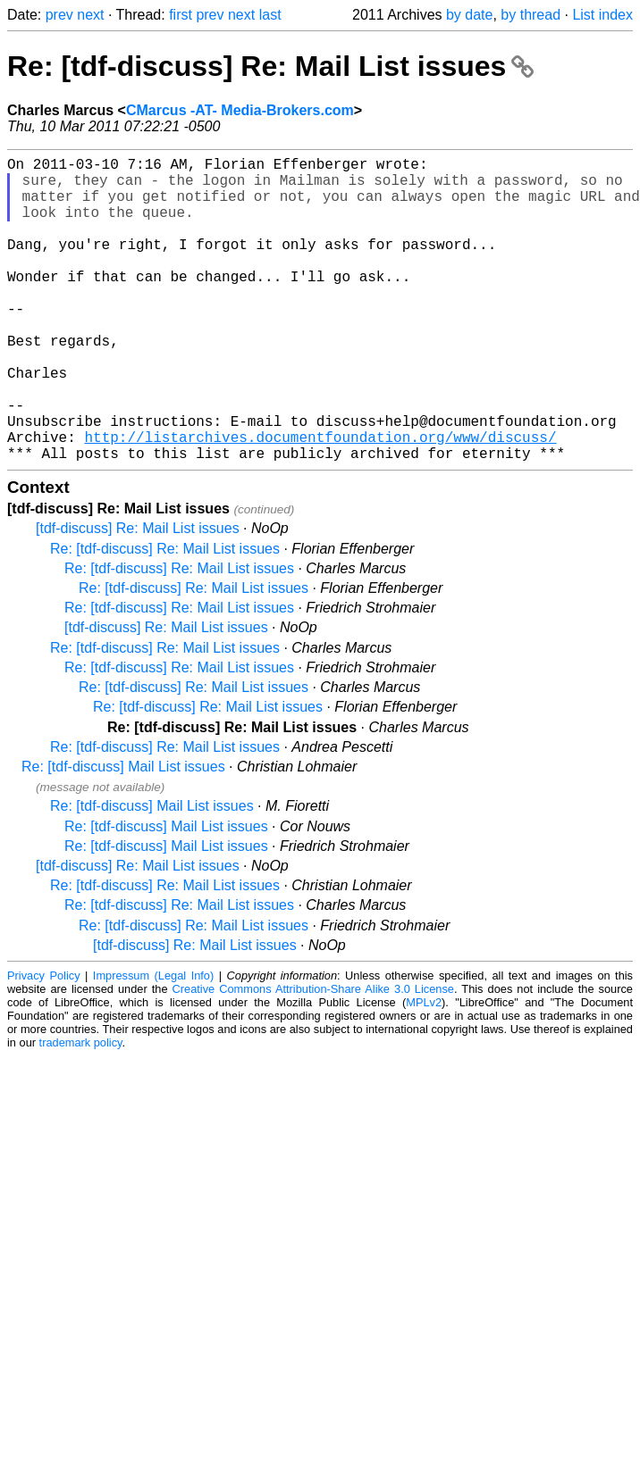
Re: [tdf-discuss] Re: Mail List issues (270, 66)
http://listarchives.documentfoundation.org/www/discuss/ (320, 501)
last (270, 14)
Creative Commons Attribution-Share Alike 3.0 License (313, 1056)
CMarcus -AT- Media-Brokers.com (240, 110)
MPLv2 (424, 1070)
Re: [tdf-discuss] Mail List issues (123, 834)
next (90, 14)
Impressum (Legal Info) (153, 1043)
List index (602, 14)
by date (469, 14)
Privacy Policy (43, 1043)
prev (59, 14)
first (180, 14)
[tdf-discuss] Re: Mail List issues (138, 596)
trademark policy (80, 1110)
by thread (530, 14)
